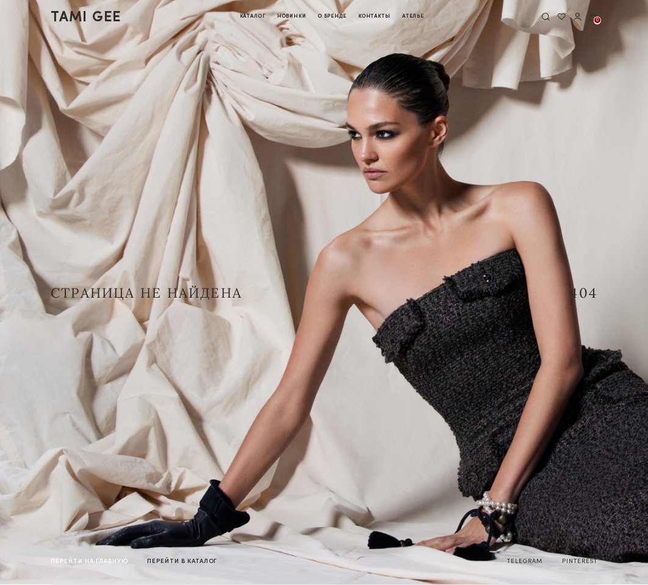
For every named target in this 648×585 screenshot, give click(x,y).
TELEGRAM (524, 561)
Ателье (413, 16)
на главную (89, 561)
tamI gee (86, 17)
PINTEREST (579, 561)
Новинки (291, 16)
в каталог (182, 561)
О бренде (332, 16)
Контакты (374, 16)
